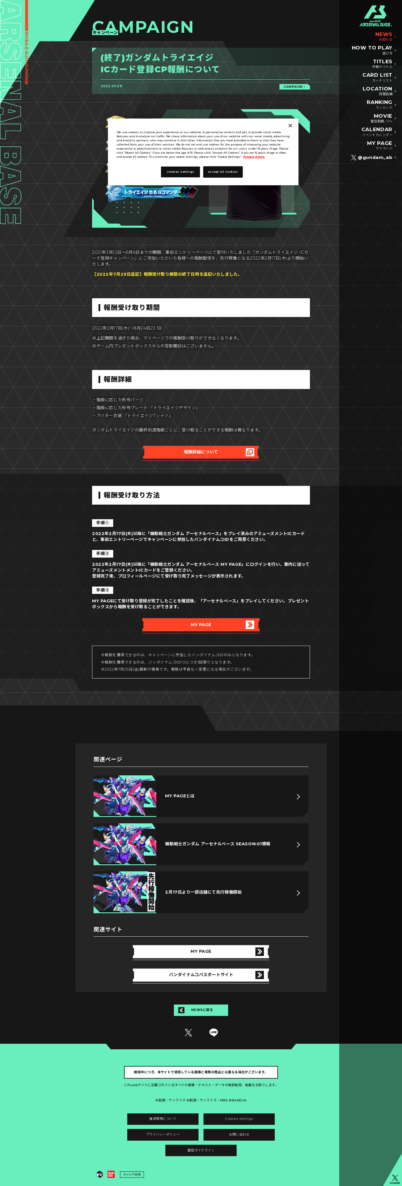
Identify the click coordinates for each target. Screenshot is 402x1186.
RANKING (379, 105)
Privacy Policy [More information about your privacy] (254, 156)
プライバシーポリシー (163, 1134)
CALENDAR (377, 132)
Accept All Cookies (223, 171)
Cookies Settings (239, 1119)
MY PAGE (379, 145)
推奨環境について (162, 1119)
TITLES (382, 64)
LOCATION (377, 91)
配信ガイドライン (201, 1150)
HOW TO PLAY (372, 50)
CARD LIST (377, 77)
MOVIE (381, 118)
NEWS (383, 37)
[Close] (290, 125)
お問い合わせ (239, 1134)
